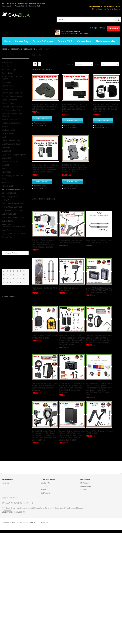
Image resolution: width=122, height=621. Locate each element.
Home (7, 41)
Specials (83, 577)
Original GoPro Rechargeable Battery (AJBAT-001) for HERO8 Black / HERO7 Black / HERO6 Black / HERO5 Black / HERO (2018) (72, 523)
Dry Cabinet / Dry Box (11, 110)
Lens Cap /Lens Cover (11, 144)
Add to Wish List (96, 97)
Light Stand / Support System (14, 154)
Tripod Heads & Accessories (13, 203)
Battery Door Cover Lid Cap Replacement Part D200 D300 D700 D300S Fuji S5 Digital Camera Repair (93, 161)
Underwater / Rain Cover (12, 210)
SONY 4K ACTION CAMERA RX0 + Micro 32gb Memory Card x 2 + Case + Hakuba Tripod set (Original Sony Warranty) (71, 475)
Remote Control (8, 186)
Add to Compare (80, 97)
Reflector (5, 182)
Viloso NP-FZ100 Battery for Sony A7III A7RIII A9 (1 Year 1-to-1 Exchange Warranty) (99, 378)
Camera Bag (21, 41)
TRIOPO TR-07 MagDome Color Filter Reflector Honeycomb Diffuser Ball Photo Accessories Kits (43, 331)
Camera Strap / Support (12, 93)
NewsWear (6, 172)
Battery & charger (9, 70)
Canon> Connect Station (12, 96)
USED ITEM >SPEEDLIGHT (14, 217)
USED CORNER (9, 214)
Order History (85, 574)
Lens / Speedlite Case (11, 140)
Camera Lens (84, 41)
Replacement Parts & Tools (22, 49)
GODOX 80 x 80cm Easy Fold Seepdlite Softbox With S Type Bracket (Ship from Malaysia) (45, 474)
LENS (4, 137)
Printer (4, 179)
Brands (44, 577)
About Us (5, 571)
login (26, 3)
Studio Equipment (9, 196)
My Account (6, 6)
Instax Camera (8, 133)
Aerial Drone (7, 66)
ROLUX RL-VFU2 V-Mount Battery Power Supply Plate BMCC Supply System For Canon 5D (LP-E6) (95, 243)
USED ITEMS (7, 221)
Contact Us (45, 571)
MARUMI (5, 165)
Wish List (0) (19, 6)
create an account (38, 3)
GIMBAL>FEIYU (9, 130)
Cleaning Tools (8, 103)
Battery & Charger (43, 41)
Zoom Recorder (10, 297)
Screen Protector (9, 193)
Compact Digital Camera (12, 107)
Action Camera (8, 63)
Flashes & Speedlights (11, 123)
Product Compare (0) (42, 69)
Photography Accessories (12, 175)
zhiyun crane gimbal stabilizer (14, 234)
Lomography (7, 158)
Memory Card (7, 168)
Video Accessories (9, 230)
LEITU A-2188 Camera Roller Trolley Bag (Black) (45, 424)
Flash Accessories (105, 41)
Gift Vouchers (46, 581)
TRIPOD (5, 200)
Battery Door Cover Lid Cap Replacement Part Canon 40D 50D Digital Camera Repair (93, 76)
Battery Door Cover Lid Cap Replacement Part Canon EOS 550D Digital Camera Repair (93, 118)
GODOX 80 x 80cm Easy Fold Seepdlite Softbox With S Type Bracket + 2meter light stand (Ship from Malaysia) (99, 426)
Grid (35, 64)
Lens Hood (6, 151)
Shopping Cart (34, 6)
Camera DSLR (65, 41)
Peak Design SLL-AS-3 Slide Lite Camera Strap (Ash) (98, 329)
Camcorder (6, 82)
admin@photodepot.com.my (13, 600)
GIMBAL (5, 126)
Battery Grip (7, 73)
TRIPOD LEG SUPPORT (12, 207)
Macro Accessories (10, 161)
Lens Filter (6, 147)
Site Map (44, 574)
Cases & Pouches (9, 100)
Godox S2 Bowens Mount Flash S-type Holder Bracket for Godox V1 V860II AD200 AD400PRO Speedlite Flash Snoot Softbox (44, 523)
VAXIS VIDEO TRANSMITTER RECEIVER (13, 225)
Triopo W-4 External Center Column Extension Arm (71, 329)
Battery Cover (45, 49)
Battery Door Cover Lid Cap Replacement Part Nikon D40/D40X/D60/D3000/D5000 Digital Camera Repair (94, 202)
